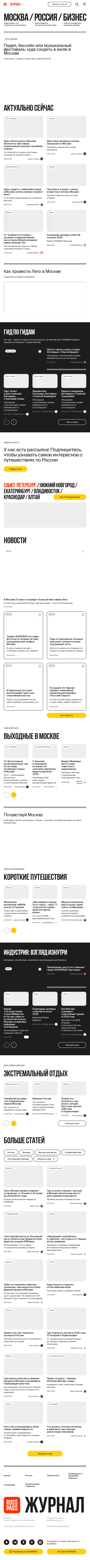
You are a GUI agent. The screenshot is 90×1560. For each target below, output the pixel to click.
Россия (28, 1475)
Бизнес (7, 1475)
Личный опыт (53, 1475)
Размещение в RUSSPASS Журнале (75, 1476)
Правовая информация (58, 1526)
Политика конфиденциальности (19, 1526)
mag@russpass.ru (55, 1520)
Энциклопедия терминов (32, 1485)
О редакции (9, 1485)
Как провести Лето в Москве (32, 271)
